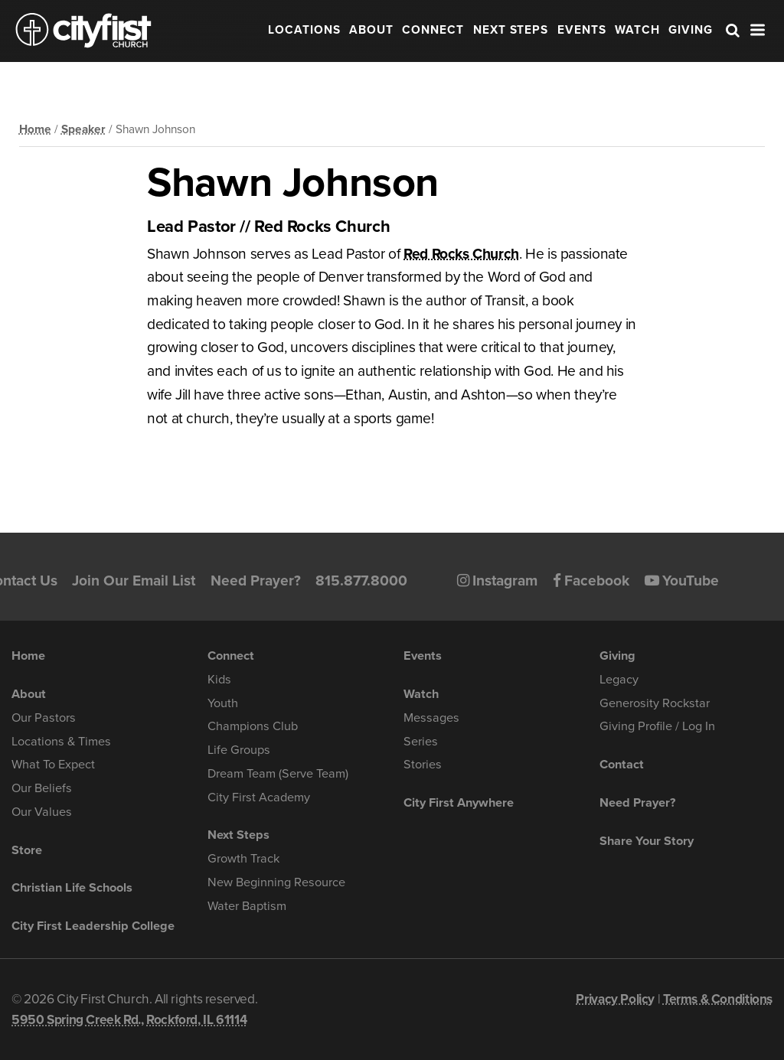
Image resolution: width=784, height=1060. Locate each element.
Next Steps (511, 30)
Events (581, 30)
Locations (304, 30)
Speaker (83, 129)
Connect (433, 30)
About (371, 30)
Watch (637, 30)
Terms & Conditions (718, 999)
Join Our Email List (133, 580)
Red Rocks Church (461, 254)
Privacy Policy (615, 999)
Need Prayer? (256, 580)
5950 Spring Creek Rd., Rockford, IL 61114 (129, 1020)
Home (35, 129)
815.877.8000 (361, 580)
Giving (690, 30)
